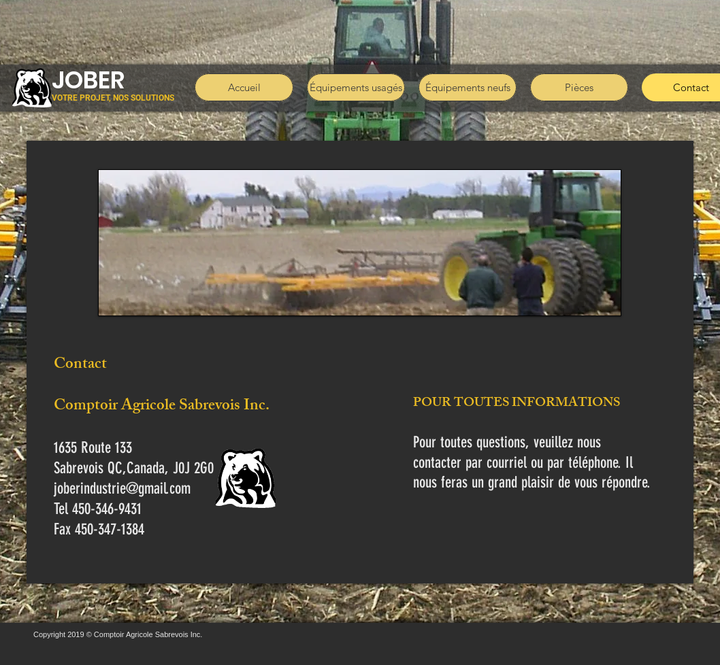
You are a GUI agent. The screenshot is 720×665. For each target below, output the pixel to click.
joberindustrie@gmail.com (122, 488)
